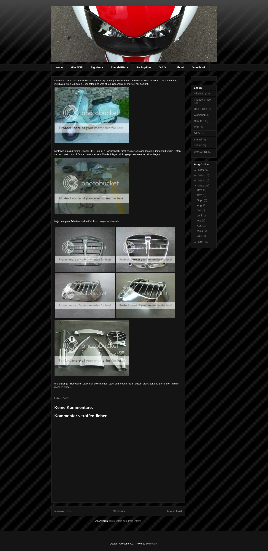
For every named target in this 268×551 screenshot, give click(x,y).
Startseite (119, 511)
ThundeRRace (119, 67)
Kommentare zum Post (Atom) (125, 521)
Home (59, 67)
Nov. (200, 195)
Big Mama (97, 67)
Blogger (153, 543)
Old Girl (163, 67)
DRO (197, 133)
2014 (201, 175)
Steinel (198, 139)
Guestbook (198, 67)
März (200, 230)
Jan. (200, 235)
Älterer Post (174, 511)
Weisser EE (201, 151)
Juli (199, 210)
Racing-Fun (143, 67)
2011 (201, 242)
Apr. (199, 225)
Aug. (200, 205)
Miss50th (199, 93)
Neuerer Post (62, 511)
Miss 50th (77, 67)
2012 (201, 185)
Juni (200, 215)
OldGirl (66, 398)
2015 (201, 170)
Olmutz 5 (199, 121)
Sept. (200, 200)
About (180, 67)
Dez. (200, 190)
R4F (196, 127)
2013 (201, 180)
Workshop (200, 114)
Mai (199, 220)
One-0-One (200, 108)
